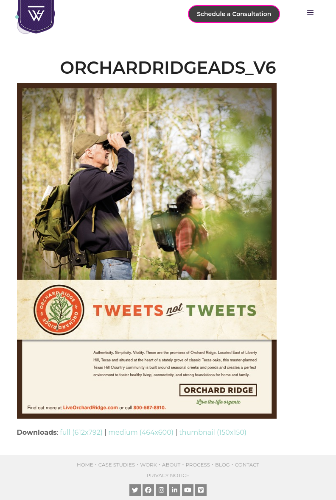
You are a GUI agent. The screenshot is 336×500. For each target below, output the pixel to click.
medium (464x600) (141, 432)
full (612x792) (81, 432)
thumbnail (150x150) (212, 432)
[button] (312, 13)
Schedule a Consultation (234, 14)
